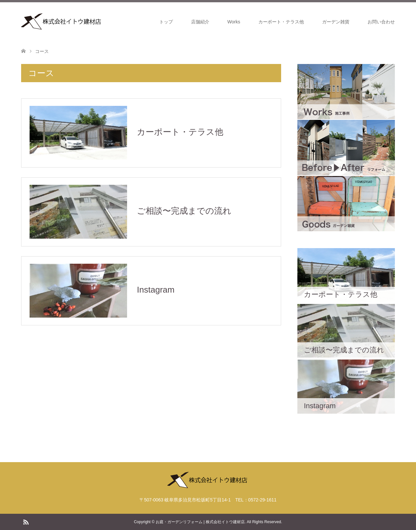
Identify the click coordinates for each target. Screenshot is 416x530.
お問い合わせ (381, 21)
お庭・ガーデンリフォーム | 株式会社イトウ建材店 (200, 522)
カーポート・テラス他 (281, 21)
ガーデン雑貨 (335, 21)
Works (234, 21)
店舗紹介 (200, 21)
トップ (166, 21)
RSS (26, 521)
